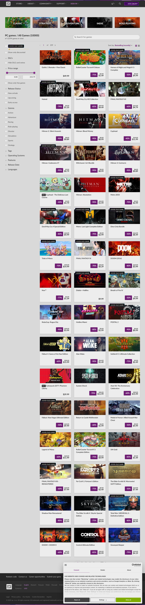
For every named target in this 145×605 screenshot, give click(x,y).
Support (61, 4)
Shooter (11, 131)
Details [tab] (103, 570)
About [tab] (129, 570)
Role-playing (13, 127)
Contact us (23, 577)
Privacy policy (16, 597)
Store (19, 4)
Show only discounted (16, 52)
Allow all (128, 600)
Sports (10, 141)
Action (10, 113)
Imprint (49, 597)
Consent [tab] (76, 570)
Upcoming (12, 98)
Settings (102, 600)
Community (46, 4)
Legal (8, 597)
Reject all (77, 600)
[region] (21, 303)
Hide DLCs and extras (16, 63)
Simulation (12, 136)
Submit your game (54, 577)
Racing (10, 122)
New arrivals (13, 93)
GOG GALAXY (133, 4)
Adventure (12, 117)
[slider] (7, 73)
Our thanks (26, 597)
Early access (12, 102)
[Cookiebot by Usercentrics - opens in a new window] (133, 565)
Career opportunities (37, 577)
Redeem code (11, 577)
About (31, 4)
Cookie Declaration (38, 597)
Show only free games (16, 83)
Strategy (11, 145)
